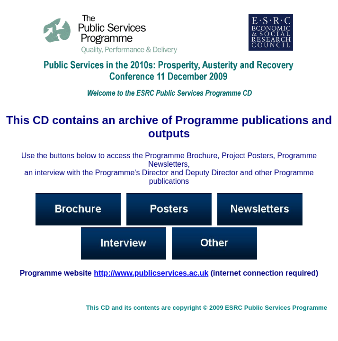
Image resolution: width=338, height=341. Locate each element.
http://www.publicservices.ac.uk (151, 273)
